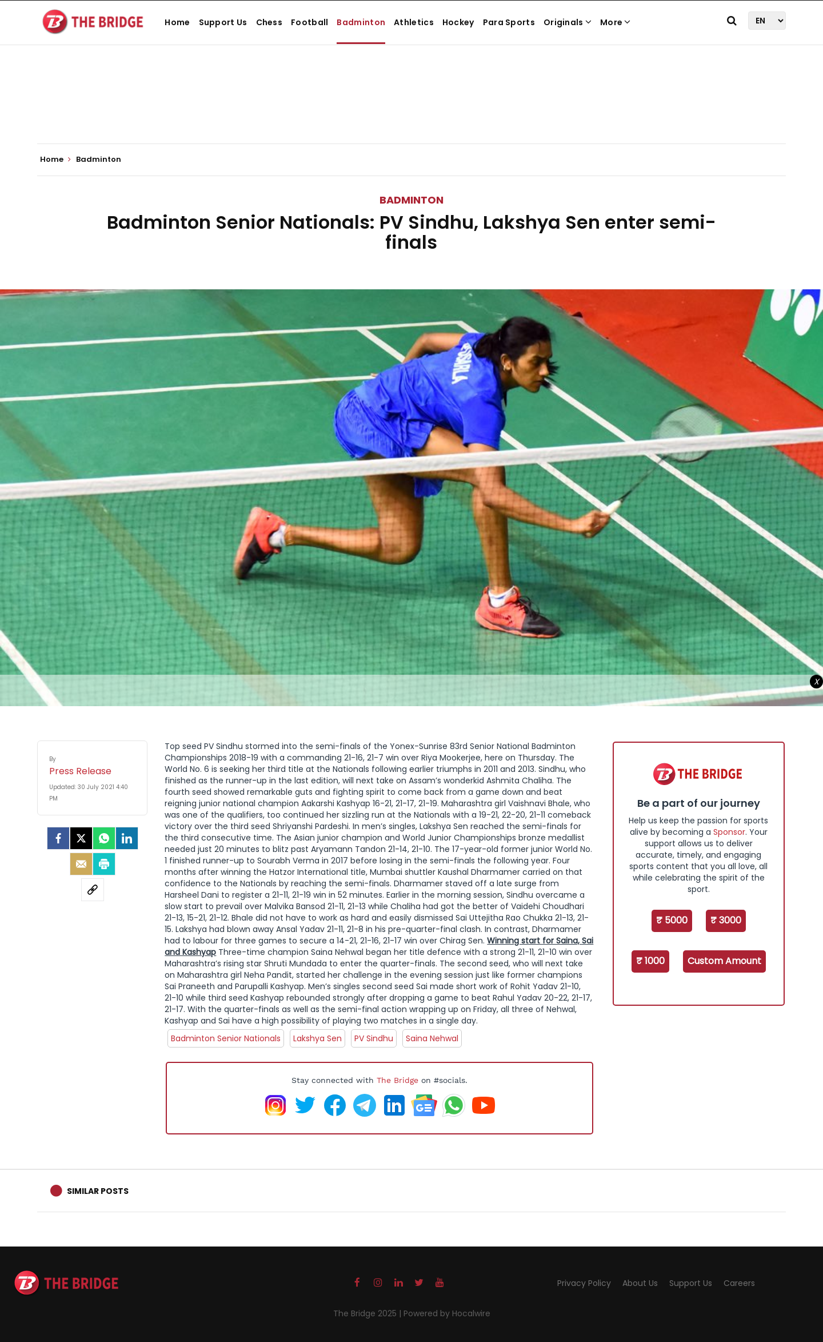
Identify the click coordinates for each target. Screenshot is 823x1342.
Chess (269, 22)
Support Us (223, 22)
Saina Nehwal (432, 1038)
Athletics (414, 22)
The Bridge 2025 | (368, 1313)
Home (177, 22)
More (615, 22)
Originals (568, 22)
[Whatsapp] (104, 838)
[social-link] (92, 889)
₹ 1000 (650, 960)
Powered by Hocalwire (446, 1313)
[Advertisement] (411, 108)
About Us (640, 1283)
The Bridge (397, 1080)
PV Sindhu (373, 1038)
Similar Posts (98, 1191)
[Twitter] (81, 838)
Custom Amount (724, 960)
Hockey (458, 22)
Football (309, 22)
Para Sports (509, 22)
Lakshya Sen (317, 1038)
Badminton (361, 22)
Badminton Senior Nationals (226, 1038)
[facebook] (58, 838)
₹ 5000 (672, 920)
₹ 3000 (725, 920)
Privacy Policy (584, 1283)
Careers (739, 1283)
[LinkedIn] (126, 838)
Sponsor (729, 832)
